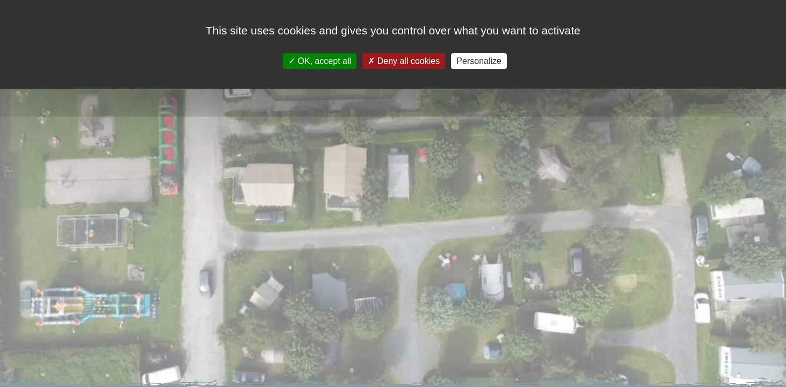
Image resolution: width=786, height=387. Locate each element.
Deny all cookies (404, 61)
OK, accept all (319, 61)
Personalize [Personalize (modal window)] (478, 61)
